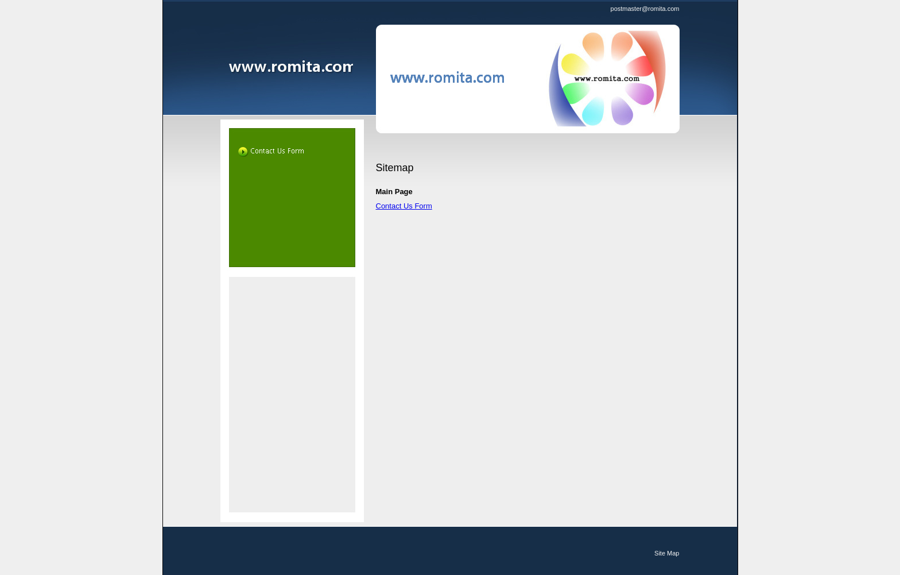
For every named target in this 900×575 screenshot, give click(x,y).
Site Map (666, 553)
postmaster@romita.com (645, 8)
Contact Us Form (404, 206)
